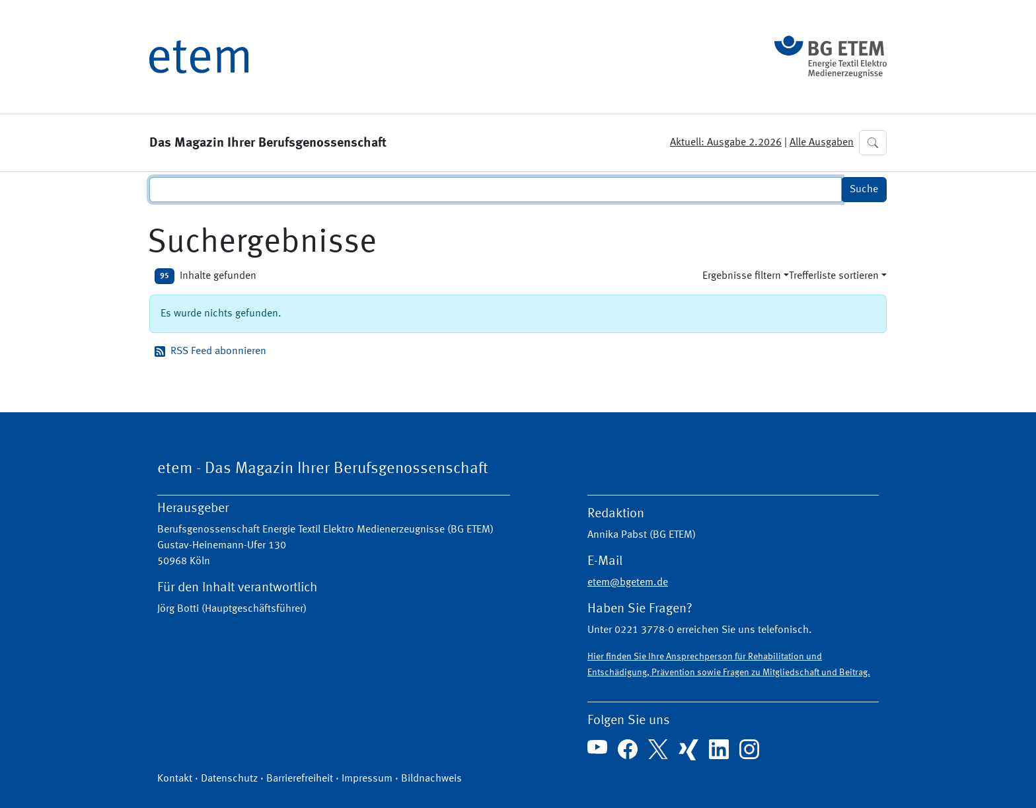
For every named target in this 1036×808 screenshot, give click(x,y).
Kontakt (174, 779)
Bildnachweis (431, 779)
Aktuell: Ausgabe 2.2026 (726, 142)
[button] (873, 142)
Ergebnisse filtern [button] (741, 276)
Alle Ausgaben (822, 142)
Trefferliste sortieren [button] (834, 276)
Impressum (367, 779)
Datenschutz (229, 779)
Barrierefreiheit (299, 779)
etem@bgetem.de (627, 582)
